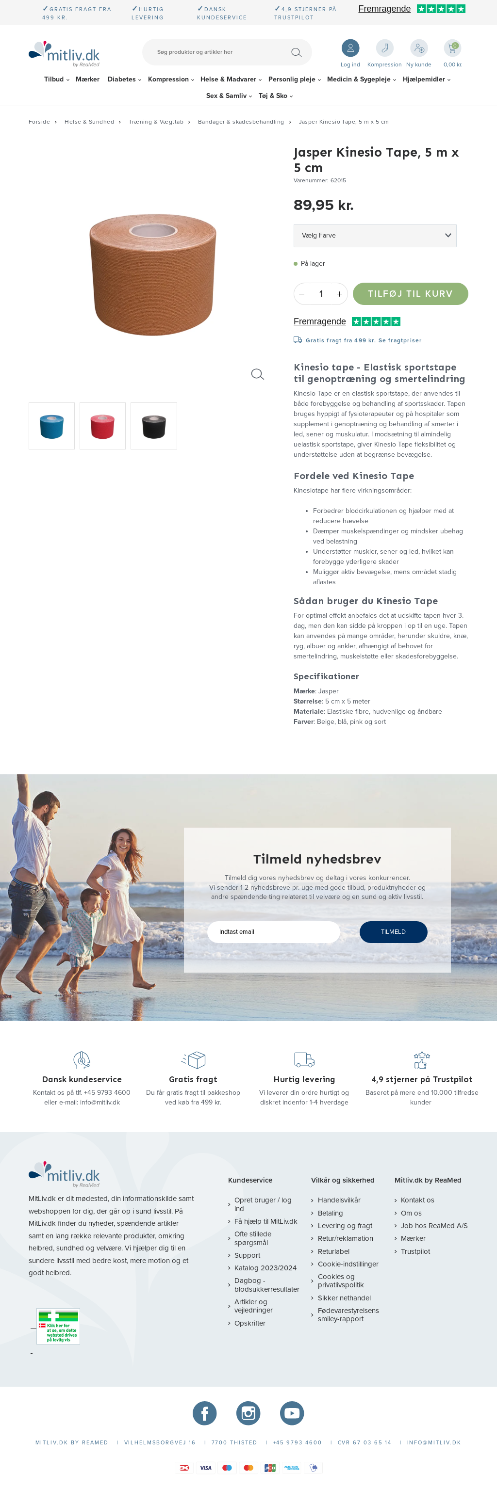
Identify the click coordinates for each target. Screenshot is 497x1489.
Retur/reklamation (345, 1238)
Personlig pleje (291, 79)
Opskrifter (249, 1323)
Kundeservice (250, 1180)
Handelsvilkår (339, 1200)
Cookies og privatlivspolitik (341, 1280)
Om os (411, 1213)
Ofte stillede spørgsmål (252, 1238)
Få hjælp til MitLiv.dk (266, 1221)
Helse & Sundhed (89, 121)
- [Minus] (302, 294)
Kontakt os (417, 1200)
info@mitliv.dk (100, 1102)
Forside (39, 121)
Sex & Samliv (226, 96)
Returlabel (333, 1251)
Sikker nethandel (344, 1298)
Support (247, 1255)
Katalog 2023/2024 (265, 1268)
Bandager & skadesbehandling (241, 121)
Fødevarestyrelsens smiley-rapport (348, 1314)
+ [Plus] (340, 294)
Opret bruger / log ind (263, 1204)
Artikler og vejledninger (253, 1305)
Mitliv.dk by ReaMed (428, 1180)
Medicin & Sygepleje (359, 79)
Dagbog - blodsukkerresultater (266, 1284)
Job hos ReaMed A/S (434, 1225)
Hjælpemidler (424, 79)
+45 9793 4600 (107, 1093)
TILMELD (393, 932)
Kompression (168, 79)
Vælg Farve (319, 235)
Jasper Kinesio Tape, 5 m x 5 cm (344, 121)
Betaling (330, 1213)
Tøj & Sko (273, 96)
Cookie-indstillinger (348, 1264)
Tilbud (54, 79)
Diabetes (122, 79)
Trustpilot (415, 1251)
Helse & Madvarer (228, 79)
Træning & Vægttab (156, 121)
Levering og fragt (345, 1225)
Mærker (87, 79)
